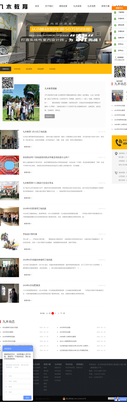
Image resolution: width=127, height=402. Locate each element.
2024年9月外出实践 (9, 341)
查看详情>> (50, 116)
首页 (37, 6)
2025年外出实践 (119, 106)
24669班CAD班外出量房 (68, 337)
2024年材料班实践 (120, 120)
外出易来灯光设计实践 (10, 327)
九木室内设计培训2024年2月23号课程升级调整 (75, 350)
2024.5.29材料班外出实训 (68, 341)
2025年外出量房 (119, 110)
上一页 (48, 313)
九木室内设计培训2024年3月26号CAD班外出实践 (76, 346)
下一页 (62, 313)
